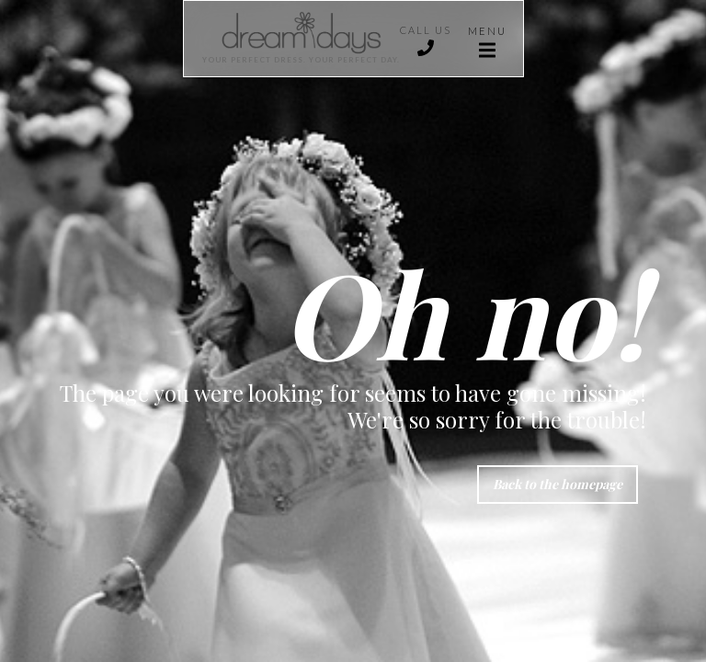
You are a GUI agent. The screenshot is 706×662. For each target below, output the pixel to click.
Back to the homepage (557, 484)
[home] (292, 38)
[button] (487, 38)
